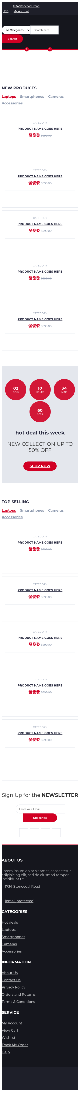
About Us (10, 973)
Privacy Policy (13, 987)
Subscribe (40, 817)
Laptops (9, 510)
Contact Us (11, 980)
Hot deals (10, 922)
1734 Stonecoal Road (22, 886)
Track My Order (15, 1045)
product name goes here (40, 176)
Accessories (12, 517)
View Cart (10, 1030)
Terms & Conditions (18, 1002)
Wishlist (8, 1038)
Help (6, 1052)
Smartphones (32, 510)
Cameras (56, 510)
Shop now (40, 466)
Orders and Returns (18, 995)
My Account (12, 1023)
